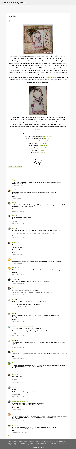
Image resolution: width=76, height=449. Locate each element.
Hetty (13, 215)
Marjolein (14, 180)
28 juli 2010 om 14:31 (18, 396)
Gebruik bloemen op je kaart (42, 141)
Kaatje (14, 374)
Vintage (43, 150)
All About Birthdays (44, 148)
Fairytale (44, 143)
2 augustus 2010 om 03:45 (19, 432)
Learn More (35, 447)
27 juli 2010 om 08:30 (18, 274)
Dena (13, 425)
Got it (42, 447)
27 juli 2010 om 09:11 (18, 283)
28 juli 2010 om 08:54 (18, 370)
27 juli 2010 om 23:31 (18, 347)
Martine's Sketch (46, 136)
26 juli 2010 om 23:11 (18, 224)
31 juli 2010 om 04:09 (18, 421)
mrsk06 (14, 259)
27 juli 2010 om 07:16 (18, 263)
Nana (13, 363)
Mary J (14, 288)
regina (14, 242)
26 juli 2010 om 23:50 (18, 238)
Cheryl (14, 190)
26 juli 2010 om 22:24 (18, 198)
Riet (13, 313)
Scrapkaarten (18, 166)
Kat (13, 351)
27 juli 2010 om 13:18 (18, 295)
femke (14, 387)
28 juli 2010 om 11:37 (18, 382)
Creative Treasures (51, 77)
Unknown (14, 267)
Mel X (13, 228)
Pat (13, 202)
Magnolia (11, 166)
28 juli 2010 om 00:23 (18, 358)
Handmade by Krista (15, 2)
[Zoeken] (28, 2)
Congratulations (43, 145)
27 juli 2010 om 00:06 (18, 254)
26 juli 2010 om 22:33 (18, 211)
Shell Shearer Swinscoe (18, 401)
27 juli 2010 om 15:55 (18, 309)
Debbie (14, 299)
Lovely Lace (46, 138)
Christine (14, 414)
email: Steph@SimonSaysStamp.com (22, 326)
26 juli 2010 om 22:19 (18, 185)
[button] (9, 21)
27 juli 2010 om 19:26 (18, 335)
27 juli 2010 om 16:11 (18, 321)
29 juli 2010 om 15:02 (18, 409)
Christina (14, 279)
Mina (13, 340)
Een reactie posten (13, 436)
